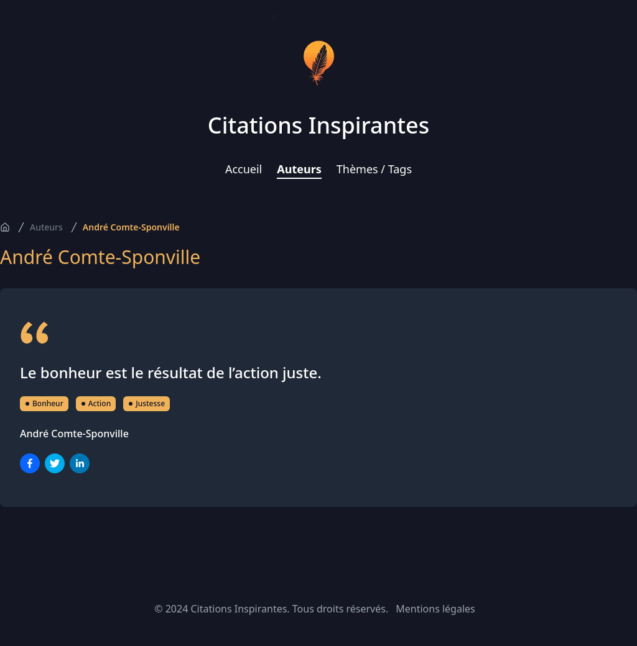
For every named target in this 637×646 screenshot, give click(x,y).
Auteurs (299, 169)
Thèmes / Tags (374, 169)
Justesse (146, 403)
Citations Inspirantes (318, 125)
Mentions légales (435, 609)
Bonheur (44, 403)
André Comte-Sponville (131, 227)
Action (96, 403)
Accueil (243, 169)
